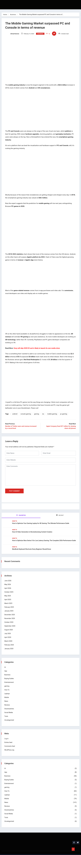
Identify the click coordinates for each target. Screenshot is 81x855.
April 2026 (8, 584)
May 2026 (8, 580)
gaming (37, 410)
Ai (5, 663)
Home (5, 14)
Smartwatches (9, 704)
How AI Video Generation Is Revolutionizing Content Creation (32, 528)
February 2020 (9, 640)
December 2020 (10, 610)
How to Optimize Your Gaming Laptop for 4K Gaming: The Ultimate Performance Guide (40, 519)
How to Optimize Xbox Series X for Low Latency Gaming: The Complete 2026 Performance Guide (44, 536)
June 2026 (8, 576)
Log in (7, 734)
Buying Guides (9, 674)
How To (14, 517)
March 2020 (9, 637)
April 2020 (8, 633)
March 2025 (9, 599)
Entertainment (9, 678)
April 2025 (8, 595)
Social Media (9, 708)
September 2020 (10, 622)
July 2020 (8, 629)
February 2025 (9, 603)
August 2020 (9, 625)
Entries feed (9, 738)
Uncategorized (9, 716)
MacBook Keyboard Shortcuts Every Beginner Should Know (31, 545)
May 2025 (8, 591)
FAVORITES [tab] (21, 512)
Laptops (7, 689)
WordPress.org (9, 745)
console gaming (26, 410)
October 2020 (9, 618)
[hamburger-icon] (73, 2)
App (6, 666)
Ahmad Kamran (13, 34)
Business (13, 14)
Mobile (7, 693)
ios (44, 410)
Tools (6, 712)
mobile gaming (53, 410)
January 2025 (9, 607)
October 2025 (9, 588)
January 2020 (9, 644)
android (15, 410)
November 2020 (10, 614)
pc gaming (64, 410)
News (6, 697)
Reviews (7, 700)
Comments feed (10, 742)
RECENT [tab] (60, 512)
